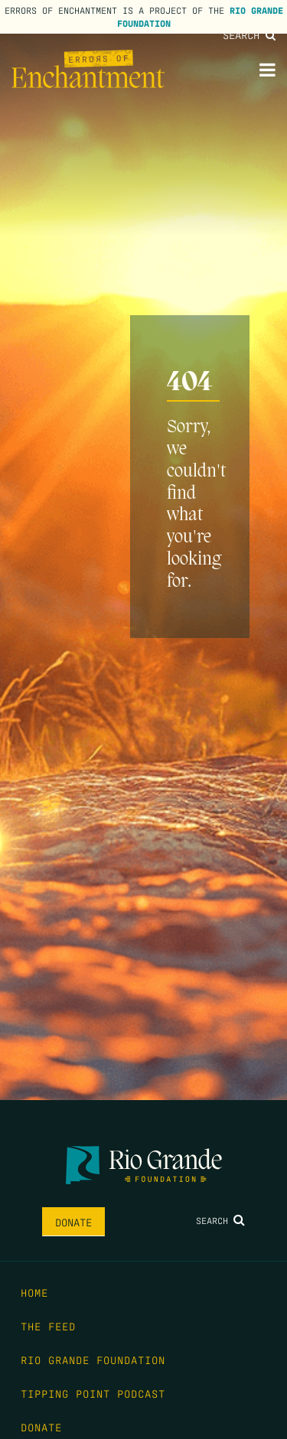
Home (34, 1292)
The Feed (48, 1326)
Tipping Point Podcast (93, 1393)
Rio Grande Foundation (93, 1359)
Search (249, 34)
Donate (73, 1222)
